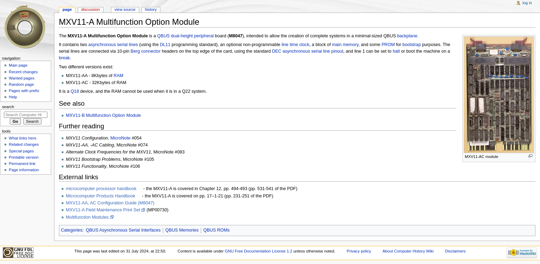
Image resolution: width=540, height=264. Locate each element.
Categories (71, 230)
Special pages (21, 151)
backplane (407, 35)
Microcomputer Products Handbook (100, 196)
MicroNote (121, 138)
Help (13, 97)
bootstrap (411, 44)
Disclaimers (455, 251)
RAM (118, 75)
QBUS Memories (181, 230)
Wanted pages (21, 78)
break (64, 57)
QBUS (163, 35)
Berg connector (146, 51)
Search (8, 107)
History (151, 9)
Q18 (74, 91)
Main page (18, 65)
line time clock (296, 44)
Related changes (24, 144)
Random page (21, 84)
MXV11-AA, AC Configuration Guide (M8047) (110, 203)
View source (124, 9)
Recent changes (23, 72)
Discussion (90, 9)
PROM (388, 44)
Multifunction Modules (87, 217)
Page (67, 9)
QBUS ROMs (216, 230)
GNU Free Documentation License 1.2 (258, 251)
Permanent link (22, 163)
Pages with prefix (24, 91)
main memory (345, 44)
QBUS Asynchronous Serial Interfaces (123, 230)
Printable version (23, 157)
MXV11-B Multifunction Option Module (103, 115)
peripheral (204, 35)
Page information (24, 170)
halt (396, 51)
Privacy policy (359, 251)
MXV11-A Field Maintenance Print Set (103, 210)
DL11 (165, 44)
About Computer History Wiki (408, 251)
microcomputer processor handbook (101, 188)
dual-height (182, 35)
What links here (22, 138)
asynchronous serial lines (113, 44)
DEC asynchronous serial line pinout (307, 51)
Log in (527, 3)
